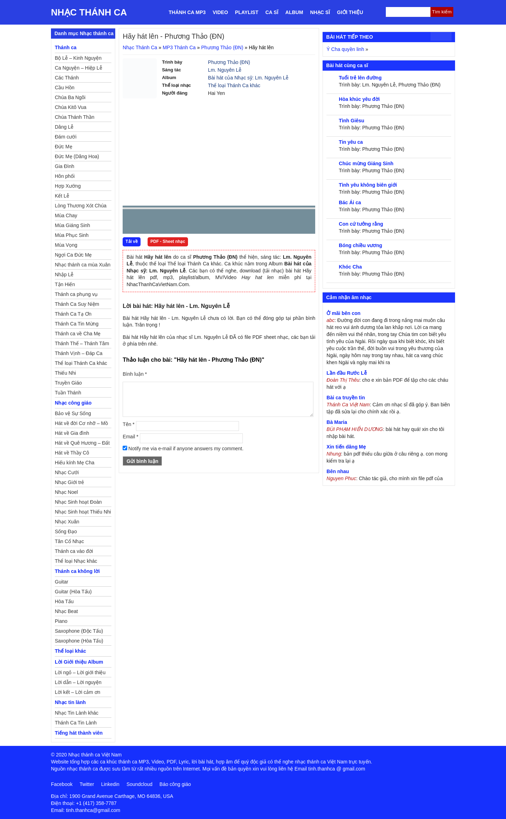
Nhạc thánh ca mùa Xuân (82, 264)
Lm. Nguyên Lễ (224, 70)
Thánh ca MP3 (187, 12)
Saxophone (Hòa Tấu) (79, 641)
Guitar (61, 582)
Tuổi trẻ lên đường (360, 77)
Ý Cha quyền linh (345, 49)
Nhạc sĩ (320, 12)
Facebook (61, 784)
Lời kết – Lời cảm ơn (77, 692)
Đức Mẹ (63, 146)
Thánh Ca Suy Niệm (77, 304)
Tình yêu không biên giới (368, 185)
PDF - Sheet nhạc (167, 241)
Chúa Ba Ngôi (70, 97)
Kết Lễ (62, 196)
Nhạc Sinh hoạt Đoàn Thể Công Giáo (78, 503)
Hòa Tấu (64, 601)
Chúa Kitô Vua (70, 107)
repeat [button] (191, 223)
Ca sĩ (271, 12)
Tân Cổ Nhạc (69, 541)
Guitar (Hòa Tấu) (73, 591)
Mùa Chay (66, 215)
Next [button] (168, 223)
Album (294, 12)
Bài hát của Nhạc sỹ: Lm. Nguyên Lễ (248, 77)
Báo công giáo (175, 784)
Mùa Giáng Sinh (72, 225)
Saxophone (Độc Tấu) (79, 631)
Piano (61, 621)
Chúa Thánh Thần (75, 117)
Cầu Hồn (64, 87)
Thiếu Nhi (65, 373)
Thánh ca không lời (77, 571)
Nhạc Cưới (67, 472)
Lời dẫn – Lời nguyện (78, 682)
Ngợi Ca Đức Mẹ (73, 255)
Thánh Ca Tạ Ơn (73, 314)
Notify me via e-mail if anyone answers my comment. (183, 448)
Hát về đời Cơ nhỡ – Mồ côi (81, 424)
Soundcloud (139, 784)
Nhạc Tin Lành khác (76, 713)
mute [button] (268, 222)
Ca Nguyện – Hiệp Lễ (78, 68)
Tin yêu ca (351, 142)
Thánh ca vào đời (74, 551)
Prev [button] (132, 223)
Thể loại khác (70, 651)
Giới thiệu (350, 12)
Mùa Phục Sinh (72, 235)
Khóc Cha (350, 267)
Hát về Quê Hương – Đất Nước (82, 444)
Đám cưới (66, 137)
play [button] (150, 221)
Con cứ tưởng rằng (361, 224)
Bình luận (135, 374)
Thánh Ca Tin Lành (76, 723)
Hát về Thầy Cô (72, 453)
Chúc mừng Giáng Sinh (366, 163)
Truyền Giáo (68, 383)
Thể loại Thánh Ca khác (234, 85)
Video (220, 12)
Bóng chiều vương (360, 245)
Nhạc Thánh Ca (89, 12)
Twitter (86, 784)
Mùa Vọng (66, 245)
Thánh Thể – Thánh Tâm (82, 343)
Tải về (131, 241)
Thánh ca (65, 47)
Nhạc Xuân (67, 521)
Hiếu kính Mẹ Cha (74, 462)
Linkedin (110, 784)
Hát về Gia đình (72, 433)
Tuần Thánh (68, 392)
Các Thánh (67, 77)
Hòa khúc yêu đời (359, 99)
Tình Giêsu (351, 120)
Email (130, 436)
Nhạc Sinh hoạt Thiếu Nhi (83, 512)
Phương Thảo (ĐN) (222, 47)
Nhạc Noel (66, 492)
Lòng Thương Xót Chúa (80, 205)
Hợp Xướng (68, 186)
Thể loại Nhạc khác (76, 561)
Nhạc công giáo (73, 403)
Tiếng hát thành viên (79, 733)
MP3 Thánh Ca (179, 47)
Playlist (246, 12)
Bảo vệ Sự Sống (73, 413)
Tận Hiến (65, 284)
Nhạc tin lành (70, 702)
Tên (128, 424)
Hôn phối (64, 176)
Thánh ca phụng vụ (76, 294)
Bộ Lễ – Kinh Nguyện (78, 58)
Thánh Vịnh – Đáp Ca (79, 353)
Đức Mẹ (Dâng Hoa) (77, 156)
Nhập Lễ (64, 274)
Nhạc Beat (66, 611)
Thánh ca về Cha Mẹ (77, 333)
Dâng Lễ (64, 127)
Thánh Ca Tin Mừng (76, 324)
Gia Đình (64, 166)
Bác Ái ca (350, 202)
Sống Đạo (66, 531)
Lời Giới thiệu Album (79, 662)
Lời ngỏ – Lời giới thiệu (80, 672)
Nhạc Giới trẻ (69, 482)
